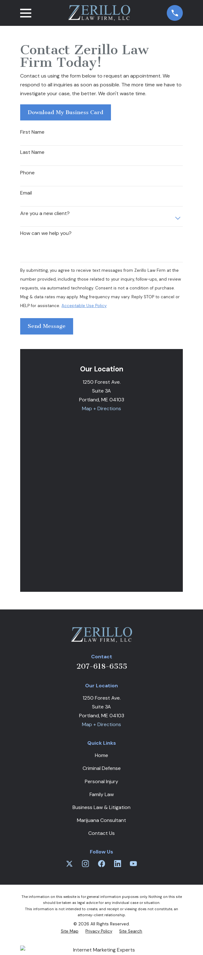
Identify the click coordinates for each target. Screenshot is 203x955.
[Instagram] (85, 863)
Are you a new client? (45, 213)
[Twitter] (69, 863)
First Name (32, 132)
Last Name (32, 152)
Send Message (47, 326)
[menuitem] (69, 931)
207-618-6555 (101, 666)
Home (101, 755)
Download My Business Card (65, 112)
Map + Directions (101, 408)
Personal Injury (101, 781)
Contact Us (101, 833)
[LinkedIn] (117, 863)
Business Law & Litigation (101, 807)
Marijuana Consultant (101, 820)
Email (26, 193)
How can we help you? (46, 233)
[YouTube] (133, 863)
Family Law (102, 794)
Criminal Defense (102, 768)
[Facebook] (101, 863)
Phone (27, 173)
